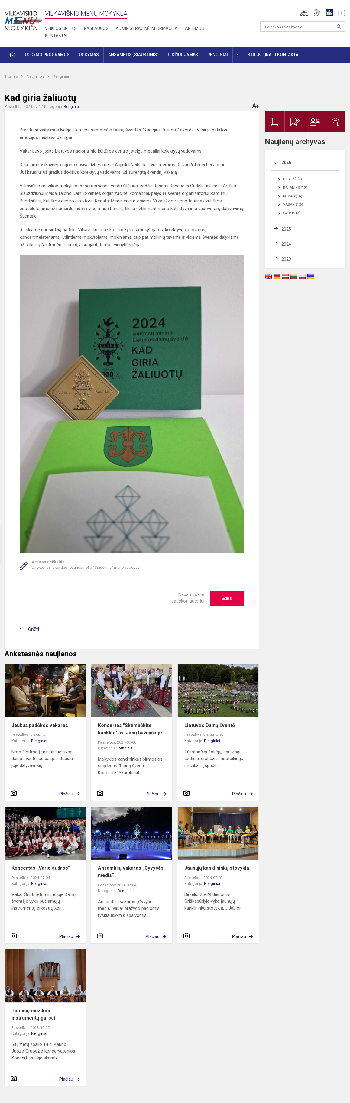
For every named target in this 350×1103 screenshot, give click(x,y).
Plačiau (66, 793)
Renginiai (61, 76)
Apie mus (194, 28)
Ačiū (227, 598)
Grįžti (33, 629)
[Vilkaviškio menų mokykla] (24, 18)
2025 (286, 229)
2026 (286, 162)
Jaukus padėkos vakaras (39, 725)
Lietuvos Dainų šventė (209, 725)
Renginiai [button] (217, 54)
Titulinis (12, 76)
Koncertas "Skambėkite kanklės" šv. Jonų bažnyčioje (130, 729)
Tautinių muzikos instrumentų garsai (33, 1014)
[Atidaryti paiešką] (339, 26)
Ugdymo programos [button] (47, 54)
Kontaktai (56, 35)
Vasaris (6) (293, 204)
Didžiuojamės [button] (183, 54)
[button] (304, 12)
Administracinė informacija (147, 28)
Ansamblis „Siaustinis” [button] (133, 54)
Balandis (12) (295, 188)
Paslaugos (96, 28)
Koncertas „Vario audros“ (40, 868)
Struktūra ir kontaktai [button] (274, 54)
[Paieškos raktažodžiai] (302, 26)
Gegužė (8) (292, 179)
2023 (286, 259)
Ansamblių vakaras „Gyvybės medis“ (131, 871)
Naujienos (36, 76)
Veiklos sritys (61, 28)
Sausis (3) (291, 213)
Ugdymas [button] (89, 54)
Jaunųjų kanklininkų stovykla (216, 868)
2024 (286, 244)
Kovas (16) (292, 196)
